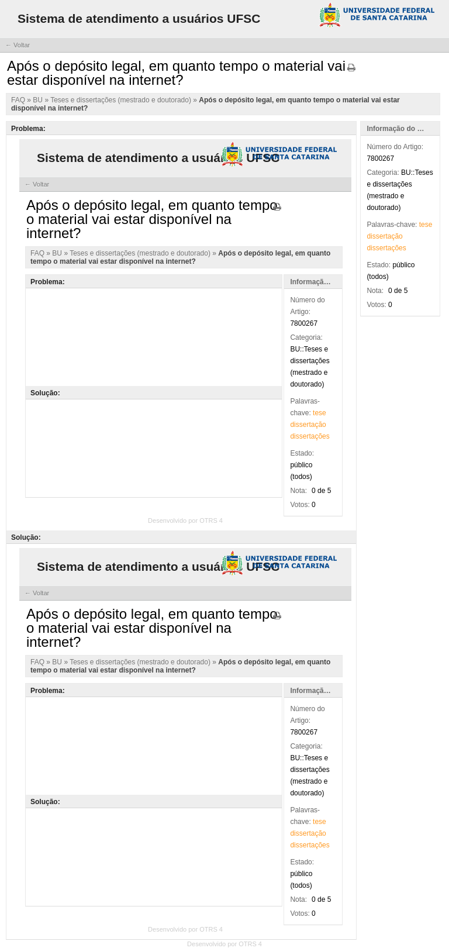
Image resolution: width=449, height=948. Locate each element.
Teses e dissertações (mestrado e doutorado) (121, 100)
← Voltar (17, 45)
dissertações (386, 248)
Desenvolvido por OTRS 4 (224, 943)
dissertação (384, 236)
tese (426, 224)
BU (38, 100)
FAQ (19, 100)
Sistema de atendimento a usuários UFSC (139, 18)
